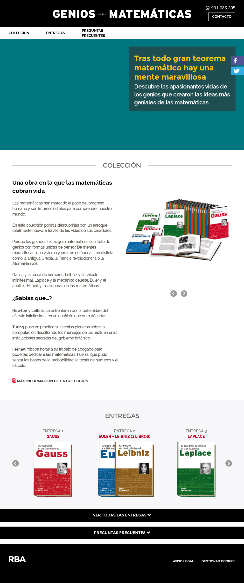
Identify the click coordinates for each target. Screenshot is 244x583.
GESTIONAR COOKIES (219, 561)
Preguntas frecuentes (93, 33)
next (184, 293)
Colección (19, 33)
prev (173, 293)
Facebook (237, 60)
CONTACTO (221, 16)
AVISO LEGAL (183, 561)
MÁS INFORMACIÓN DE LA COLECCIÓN (52, 381)
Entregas (55, 33)
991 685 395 (223, 8)
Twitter (237, 71)
